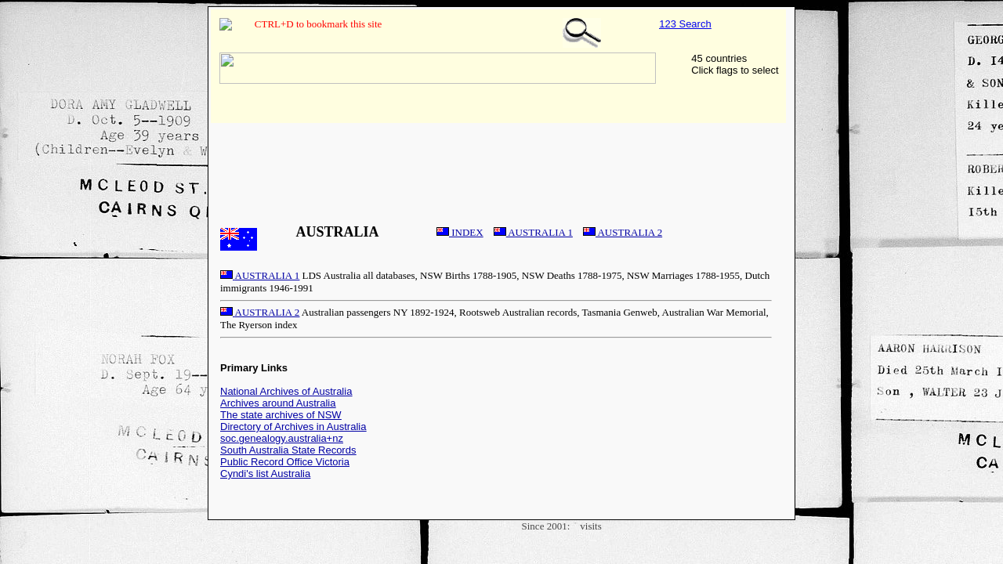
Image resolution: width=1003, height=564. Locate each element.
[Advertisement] (501, 163)
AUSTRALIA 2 (622, 232)
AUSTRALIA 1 (533, 232)
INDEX (459, 232)
